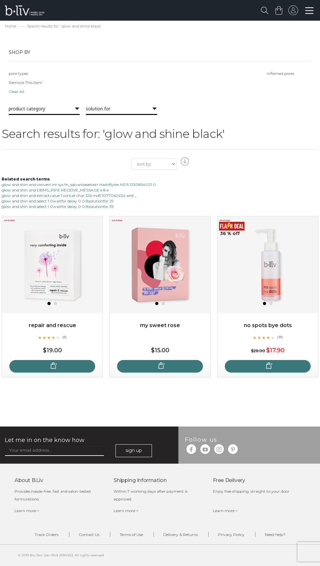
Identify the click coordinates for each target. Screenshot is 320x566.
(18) (280, 337)
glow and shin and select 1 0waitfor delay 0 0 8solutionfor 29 (58, 201)
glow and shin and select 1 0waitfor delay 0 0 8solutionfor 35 (58, 206)
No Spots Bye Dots (268, 325)
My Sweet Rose (160, 325)
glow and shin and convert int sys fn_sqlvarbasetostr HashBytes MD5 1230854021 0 (79, 184)
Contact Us (89, 534)
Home (10, 26)
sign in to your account (293, 11)
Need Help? (275, 534)
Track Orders (46, 534)
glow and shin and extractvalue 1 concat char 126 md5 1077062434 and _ (69, 195)
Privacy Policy (231, 534)
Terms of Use (131, 534)
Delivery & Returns (180, 534)
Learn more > (27, 510)
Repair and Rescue (52, 325)
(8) (64, 337)
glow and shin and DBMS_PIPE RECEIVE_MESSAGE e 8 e (55, 190)
